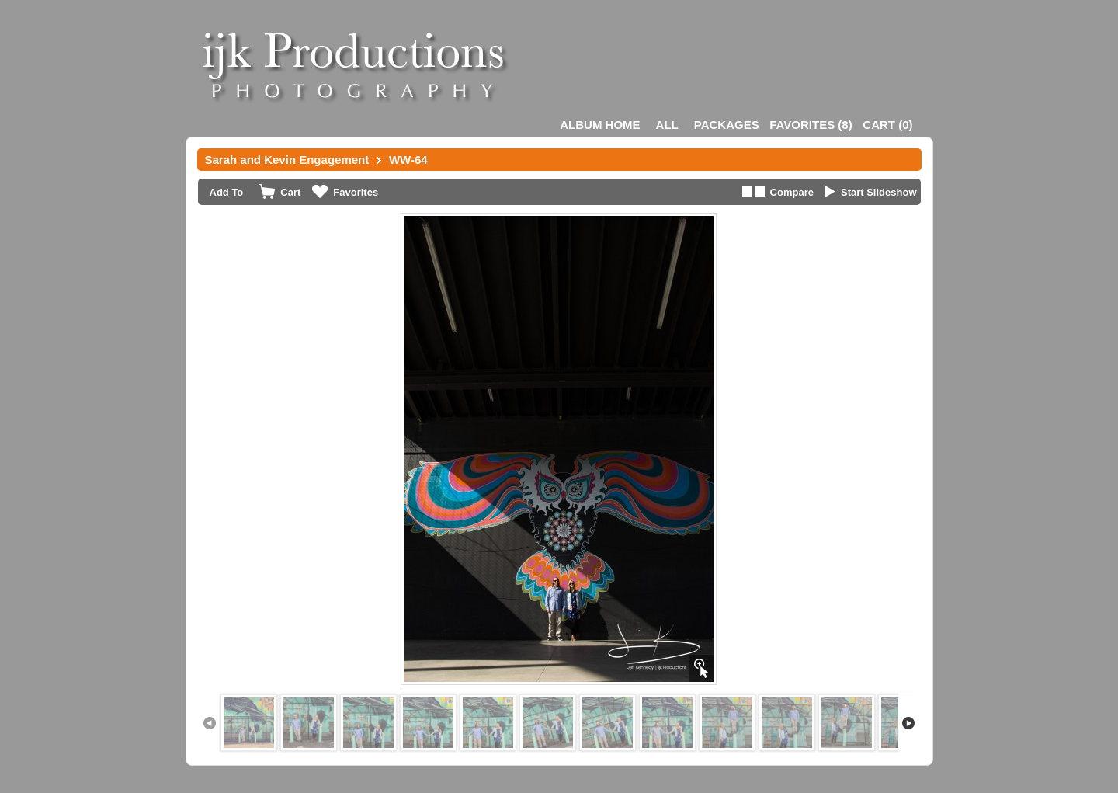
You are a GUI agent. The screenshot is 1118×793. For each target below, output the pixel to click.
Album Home (600, 124)
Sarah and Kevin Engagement (287, 159)
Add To (227, 192)
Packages (726, 124)
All (667, 124)
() (810, 124)
